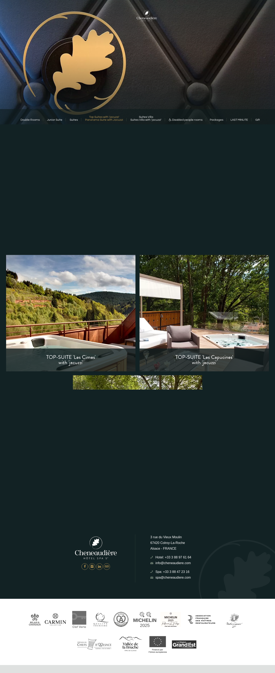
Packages (216, 119)
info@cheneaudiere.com (173, 563)
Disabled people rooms (185, 119)
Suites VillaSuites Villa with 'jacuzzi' (146, 118)
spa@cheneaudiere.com (173, 577)
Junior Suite (54, 119)
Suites (74, 119)
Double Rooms (30, 119)
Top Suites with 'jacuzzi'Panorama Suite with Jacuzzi (104, 118)
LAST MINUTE (239, 119)
